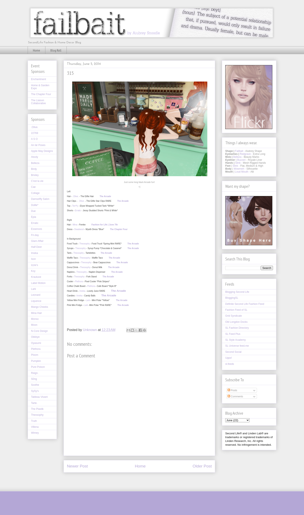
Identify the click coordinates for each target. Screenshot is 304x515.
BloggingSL (231, 297)
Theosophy (84, 244)
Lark (88, 300)
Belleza (35, 163)
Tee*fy (75, 206)
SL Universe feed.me (237, 345)
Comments (235, 396)
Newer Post (77, 466)
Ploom (34, 354)
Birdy (34, 169)
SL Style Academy (235, 339)
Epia (33, 216)
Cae (33, 186)
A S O (34, 139)
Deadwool (79, 229)
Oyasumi (36, 343)
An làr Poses (38, 145)
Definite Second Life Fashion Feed (244, 303)
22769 (34, 133)
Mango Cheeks (39, 306)
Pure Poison (38, 366)
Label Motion (38, 283)
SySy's (35, 391)
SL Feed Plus (232, 333)
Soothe (35, 384)
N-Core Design (39, 331)
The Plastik (37, 408)
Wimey (35, 432)
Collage (35, 193)
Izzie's (34, 265)
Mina (75, 224)
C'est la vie (37, 181)
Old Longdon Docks (236, 321)
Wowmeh (239, 168)
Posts (232, 390)
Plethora (79, 281)
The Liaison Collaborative (38, 102)
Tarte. (34, 403)
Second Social (233, 351)
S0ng (34, 378)
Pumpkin (36, 361)
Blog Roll (55, 50)
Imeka (82, 291)
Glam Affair (37, 241)
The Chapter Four (41, 94)
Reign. (34, 373)
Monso (35, 318)
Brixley (35, 175)
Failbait (239, 151)
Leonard (35, 294)
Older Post (202, 466)
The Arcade (105, 196)
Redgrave (245, 154)
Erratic (78, 210)
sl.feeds (229, 363)
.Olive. (76, 196)
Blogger (177, 506)
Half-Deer (36, 246)
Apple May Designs (42, 151)
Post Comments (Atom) (149, 479)
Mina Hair (36, 313)
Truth (34, 421)
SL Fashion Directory (237, 327)
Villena (35, 426)
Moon (34, 324)
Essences (36, 229)
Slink (238, 162)
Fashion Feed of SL (236, 309)
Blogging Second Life (237, 291)
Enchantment (38, 79)
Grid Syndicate (233, 315)
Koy (33, 271)
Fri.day (35, 235)
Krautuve (36, 276)
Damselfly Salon (40, 199)
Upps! (228, 357)
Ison (33, 259)
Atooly (34, 156)
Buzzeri (241, 159)
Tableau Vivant (39, 396)
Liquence (36, 301)
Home (36, 50)
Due (33, 211)
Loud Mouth (241, 171)
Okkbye (35, 336)
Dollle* (34, 205)
